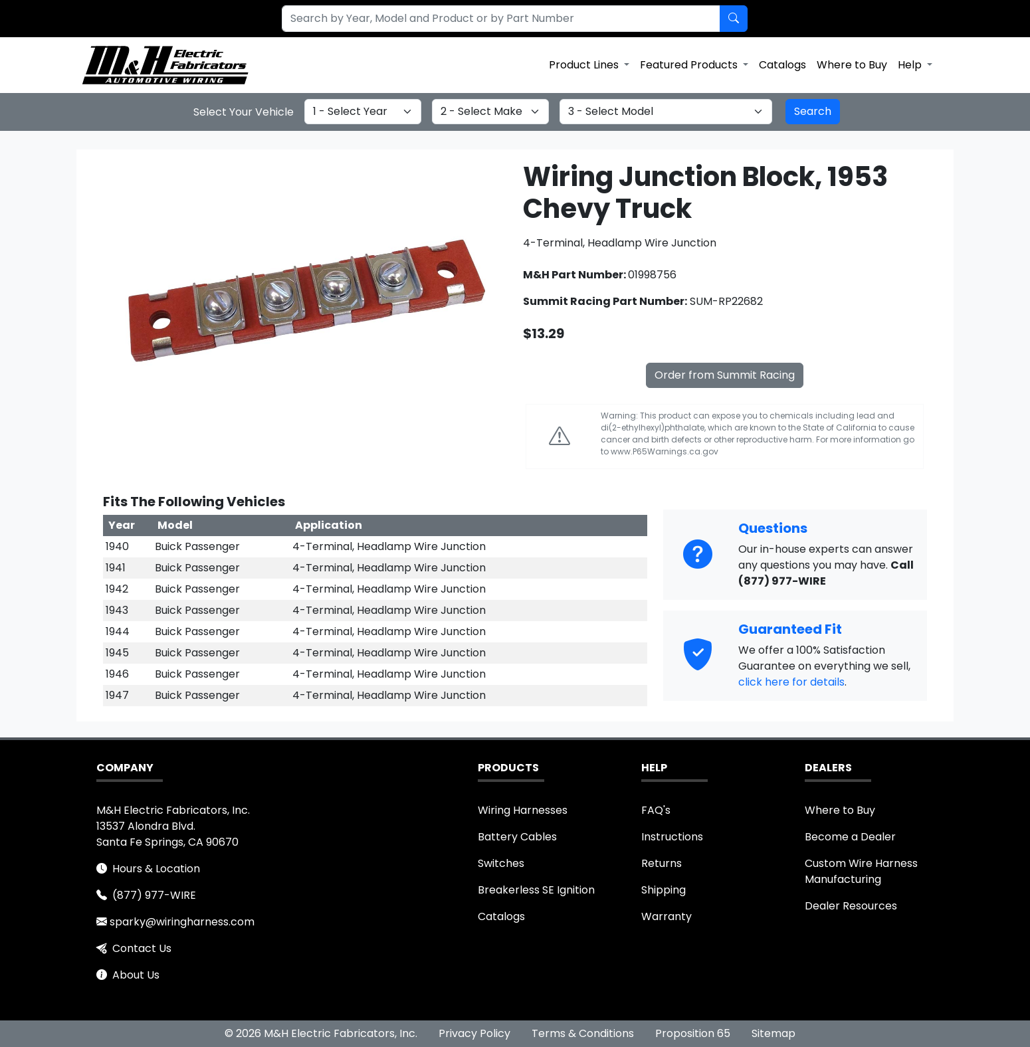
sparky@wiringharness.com (182, 921)
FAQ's (655, 810)
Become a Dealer (850, 836)
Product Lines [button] (585, 64)
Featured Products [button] (690, 64)
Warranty (666, 916)
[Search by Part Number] (734, 18)
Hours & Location (156, 868)
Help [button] (911, 64)
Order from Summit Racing (725, 375)
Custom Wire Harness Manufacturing (861, 871)
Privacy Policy (474, 1033)
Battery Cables (517, 836)
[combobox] (493, 19)
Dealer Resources (851, 905)
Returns (661, 863)
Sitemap (773, 1033)
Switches (501, 863)
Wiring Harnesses (522, 810)
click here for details (791, 682)
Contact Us (141, 948)
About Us (135, 975)
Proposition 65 (692, 1033)
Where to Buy (852, 64)
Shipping (663, 890)
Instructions (672, 836)
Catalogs (782, 64)
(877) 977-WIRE (154, 895)
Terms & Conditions (583, 1033)
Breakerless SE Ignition (536, 890)
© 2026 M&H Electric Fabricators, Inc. (321, 1033)
